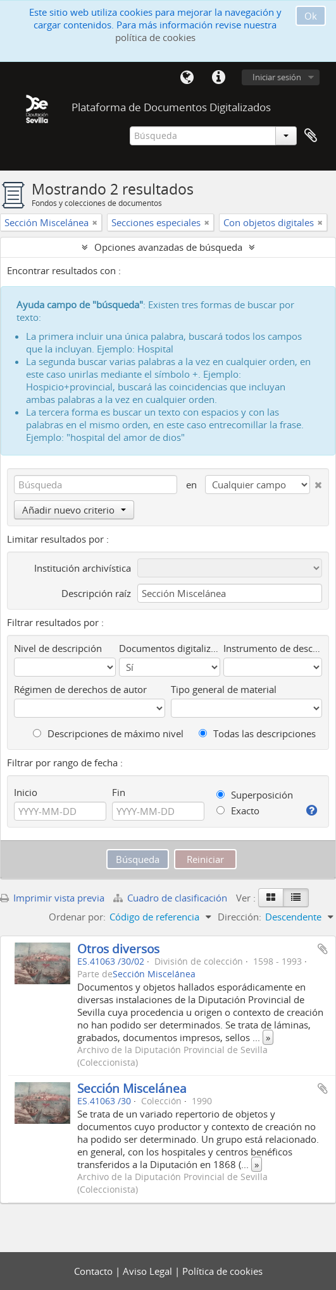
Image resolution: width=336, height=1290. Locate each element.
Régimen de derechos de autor (80, 689)
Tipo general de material (224, 689)
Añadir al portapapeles (322, 949)
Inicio (25, 792)
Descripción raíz (96, 593)
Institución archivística (82, 568)
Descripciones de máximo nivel (108, 733)
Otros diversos (118, 948)
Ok (310, 15)
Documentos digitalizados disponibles (170, 648)
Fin (118, 792)
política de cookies (155, 37)
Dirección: (239, 916)
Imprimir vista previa (52, 897)
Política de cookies (222, 1271)
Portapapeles (311, 136)
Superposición (254, 794)
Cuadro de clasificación (171, 897)
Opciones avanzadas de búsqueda (168, 247)
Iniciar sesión (276, 77)
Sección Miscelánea (154, 974)
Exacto (237, 810)
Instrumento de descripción (272, 648)
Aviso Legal (149, 1271)
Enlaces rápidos (218, 77)
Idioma (186, 77)
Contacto (94, 1271)
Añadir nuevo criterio (74, 509)
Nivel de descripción (58, 648)
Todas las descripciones (257, 733)
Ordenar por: (77, 916)
